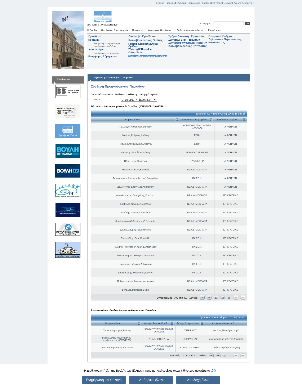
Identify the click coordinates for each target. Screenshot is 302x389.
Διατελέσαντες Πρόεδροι (105, 46)
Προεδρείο (95, 36)
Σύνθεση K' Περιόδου (140, 49)
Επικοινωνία (194, 3)
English (160, 3)
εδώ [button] (213, 370)
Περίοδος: (96, 99)
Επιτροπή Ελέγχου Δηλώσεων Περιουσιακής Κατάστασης (225, 39)
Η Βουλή (92, 30)
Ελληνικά (181, 3)
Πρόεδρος (93, 40)
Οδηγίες (227, 3)
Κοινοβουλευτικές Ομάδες (145, 40)
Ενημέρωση (214, 30)
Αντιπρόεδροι (95, 49)
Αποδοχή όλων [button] (198, 380)
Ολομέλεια (135, 52)
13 (216, 297)
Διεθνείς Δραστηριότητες (190, 30)
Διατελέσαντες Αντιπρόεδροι (106, 53)
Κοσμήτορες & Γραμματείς (102, 56)
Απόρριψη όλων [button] (151, 380)
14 (222, 297)
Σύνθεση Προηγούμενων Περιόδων (147, 56)
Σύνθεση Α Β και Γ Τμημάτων (184, 40)
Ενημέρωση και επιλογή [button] (103, 380)
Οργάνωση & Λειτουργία (114, 30)
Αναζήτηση (205, 23)
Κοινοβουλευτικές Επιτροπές (187, 46)
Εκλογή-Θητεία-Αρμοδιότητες (107, 43)
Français (170, 3)
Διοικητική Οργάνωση (160, 30)
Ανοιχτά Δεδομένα (243, 3)
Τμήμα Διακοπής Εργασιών (186, 36)
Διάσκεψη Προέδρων (142, 36)
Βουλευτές (138, 30)
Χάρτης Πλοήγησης (212, 3)
